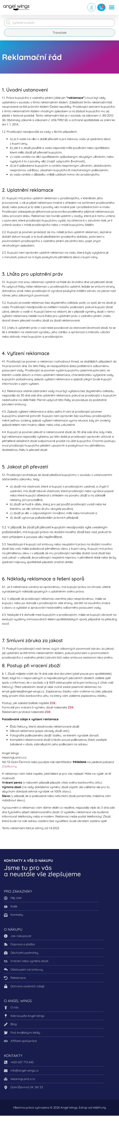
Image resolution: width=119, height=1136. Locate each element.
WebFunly (99, 1107)
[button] (111, 7)
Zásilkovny (9, 766)
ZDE (53, 703)
